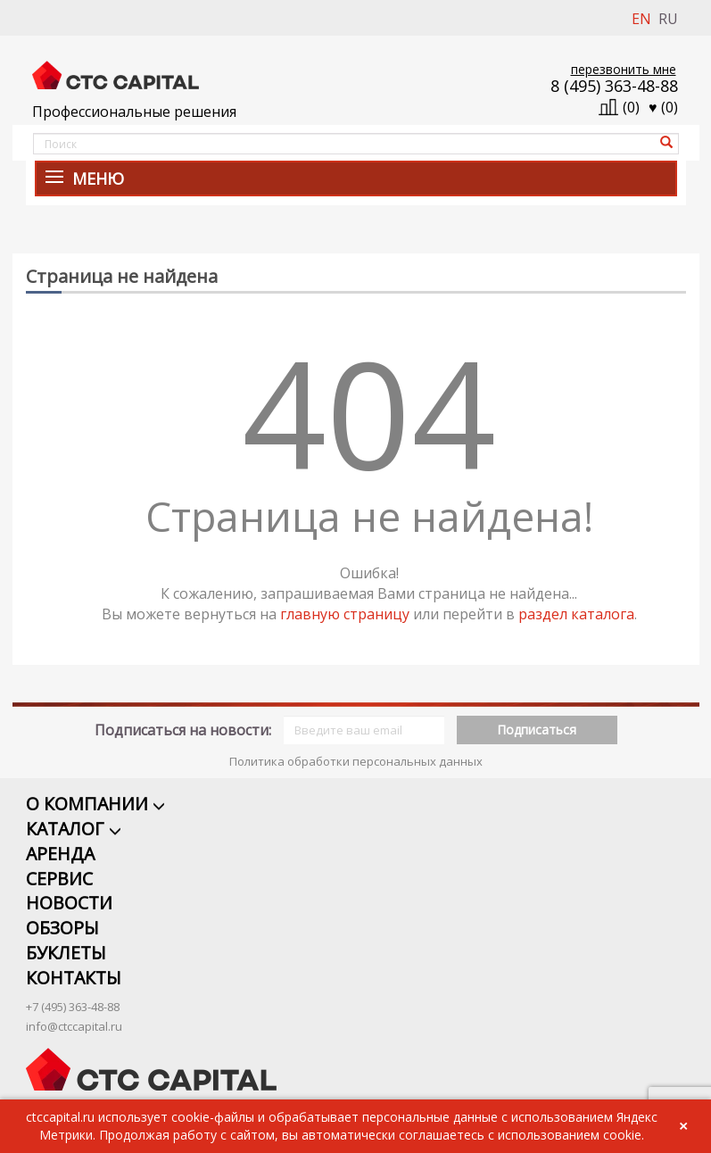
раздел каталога (576, 614)
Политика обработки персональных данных (356, 737)
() (663, 107)
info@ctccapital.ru (74, 1004)
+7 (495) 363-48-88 (73, 985)
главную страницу (344, 614)
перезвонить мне (623, 69)
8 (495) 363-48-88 (614, 85)
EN (641, 19)
